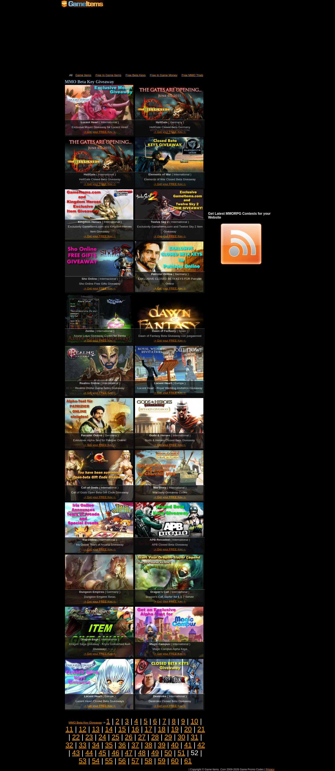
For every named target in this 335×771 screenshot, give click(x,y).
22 (76, 737)
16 (135, 729)
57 (135, 761)
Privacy (270, 769)
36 (122, 745)
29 (168, 737)
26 (128, 737)
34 (96, 745)
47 (128, 753)
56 (122, 761)
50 (168, 753)
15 (122, 729)
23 (89, 737)
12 (82, 729)
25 (115, 737)
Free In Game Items (108, 75)
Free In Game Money (163, 75)
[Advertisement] (167, 38)
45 (102, 753)
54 (96, 761)
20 (188, 729)
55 (109, 761)
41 (188, 745)
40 (175, 745)
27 (142, 737)
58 (148, 761)
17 (148, 729)
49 (155, 753)
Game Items (83, 75)
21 (201, 729)
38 (148, 745)
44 (89, 753)
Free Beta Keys (136, 75)
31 (194, 737)
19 (175, 729)
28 (155, 737)
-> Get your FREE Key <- (100, 131)
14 (109, 729)
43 (76, 753)
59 (162, 761)
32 (69, 745)
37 (135, 745)
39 (162, 745)
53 (82, 761)
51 (181, 753)
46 (115, 753)
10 (194, 721)
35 (109, 745)
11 (69, 729)
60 (175, 761)
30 (181, 737)
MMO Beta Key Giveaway (85, 722)
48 (142, 753)
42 (201, 745)
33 (82, 745)
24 (102, 737)
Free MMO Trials (192, 75)
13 (96, 729)
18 (162, 729)
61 (188, 761)
